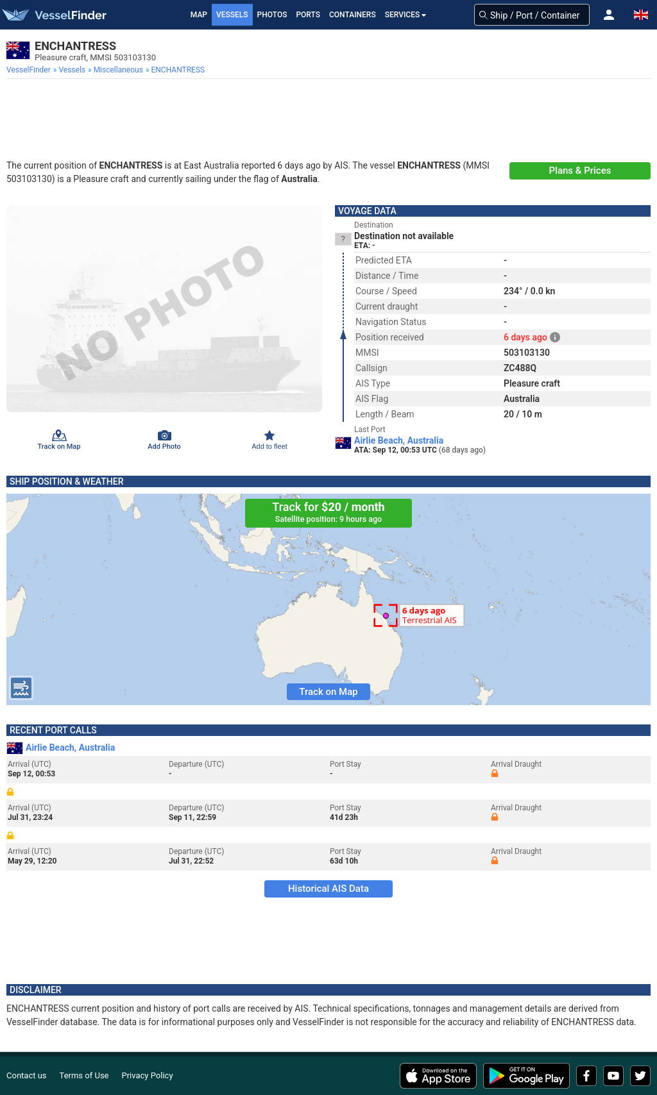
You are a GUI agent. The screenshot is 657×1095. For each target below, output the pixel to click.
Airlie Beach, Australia (398, 440)
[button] (609, 14)
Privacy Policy (147, 1075)
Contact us (26, 1075)
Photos (272, 14)
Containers (352, 14)
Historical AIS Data (328, 888)
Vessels (232, 14)
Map (199, 14)
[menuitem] (29, 70)
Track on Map (328, 692)
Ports (308, 14)
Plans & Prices (580, 170)
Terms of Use (84, 1075)
